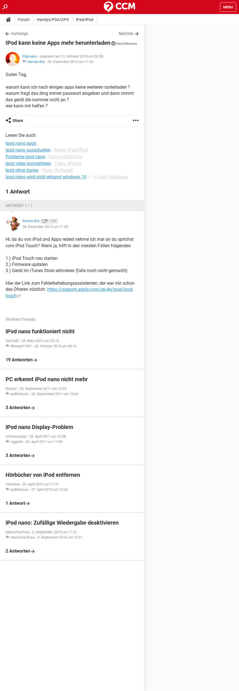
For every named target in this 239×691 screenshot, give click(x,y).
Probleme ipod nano (25, 156)
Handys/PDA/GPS (53, 19)
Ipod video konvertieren (28, 163)
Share (18, 120)
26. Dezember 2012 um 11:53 (70, 62)
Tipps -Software (57, 170)
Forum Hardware (111, 177)
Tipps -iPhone (68, 163)
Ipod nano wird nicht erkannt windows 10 (46, 177)
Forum (24, 19)
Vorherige (19, 33)
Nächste (126, 33)
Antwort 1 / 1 (19, 205)
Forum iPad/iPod (71, 150)
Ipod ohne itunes (22, 170)
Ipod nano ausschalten (28, 150)
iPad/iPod (84, 19)
